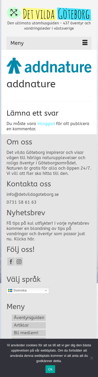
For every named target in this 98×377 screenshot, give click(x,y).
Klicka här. (24, 238)
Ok (50, 369)
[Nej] (91, 357)
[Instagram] (19, 261)
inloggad (46, 123)
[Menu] (49, 43)
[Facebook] (11, 261)
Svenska (17, 290)
